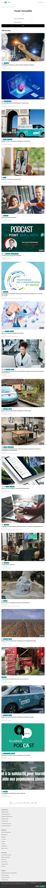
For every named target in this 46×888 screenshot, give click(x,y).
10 (28, 803)
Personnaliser (4, 886)
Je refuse (37, 886)
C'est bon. (42, 886)
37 (32, 803)
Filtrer (23, 25)
